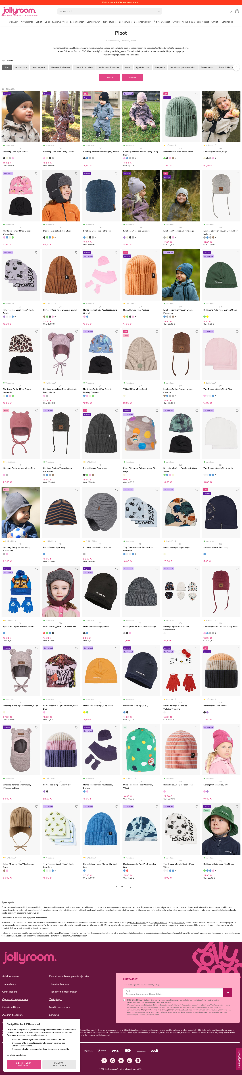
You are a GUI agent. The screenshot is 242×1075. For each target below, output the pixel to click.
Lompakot (160, 67)
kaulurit (163, 922)
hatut (132, 922)
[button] (230, 11)
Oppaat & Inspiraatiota (15, 999)
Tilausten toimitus (59, 984)
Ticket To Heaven (78, 933)
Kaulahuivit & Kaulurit (109, 67)
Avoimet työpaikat (12, 1014)
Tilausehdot (9, 984)
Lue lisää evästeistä (16, 1055)
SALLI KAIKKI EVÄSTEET (24, 1064)
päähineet (140, 922)
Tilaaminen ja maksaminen (63, 991)
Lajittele (132, 77)
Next (236, 67)
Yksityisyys (55, 999)
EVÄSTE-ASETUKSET (59, 1064)
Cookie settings (11, 1007)
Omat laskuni (9, 991)
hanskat (236, 933)
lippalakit (155, 922)
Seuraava (130, 887)
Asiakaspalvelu (10, 976)
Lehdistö (54, 1014)
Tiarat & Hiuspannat (228, 67)
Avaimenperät (39, 67)
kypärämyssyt (178, 922)
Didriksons (64, 933)
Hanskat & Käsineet (60, 67)
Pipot (133, 40)
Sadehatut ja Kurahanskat (182, 67)
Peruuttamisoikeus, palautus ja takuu (69, 976)
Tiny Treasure (93, 933)
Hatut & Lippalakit (84, 67)
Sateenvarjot (207, 67)
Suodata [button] (109, 77)
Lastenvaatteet (112, 40)
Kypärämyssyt (143, 67)
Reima (110, 933)
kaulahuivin (9, 935)
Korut (128, 67)
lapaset (228, 933)
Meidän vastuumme (59, 1007)
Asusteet (125, 40)
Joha (102, 933)
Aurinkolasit (21, 67)
